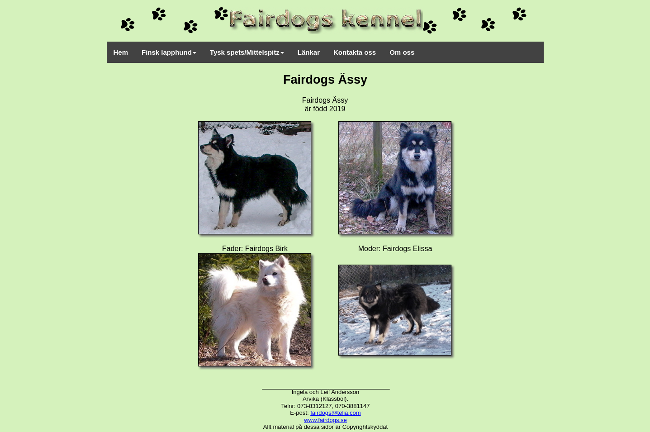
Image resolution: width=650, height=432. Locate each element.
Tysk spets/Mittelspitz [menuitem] (247, 52)
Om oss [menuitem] (401, 52)
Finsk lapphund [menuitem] (169, 52)
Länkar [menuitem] (309, 52)
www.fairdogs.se (325, 420)
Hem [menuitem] (121, 52)
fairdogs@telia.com (335, 412)
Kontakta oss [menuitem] (354, 52)
